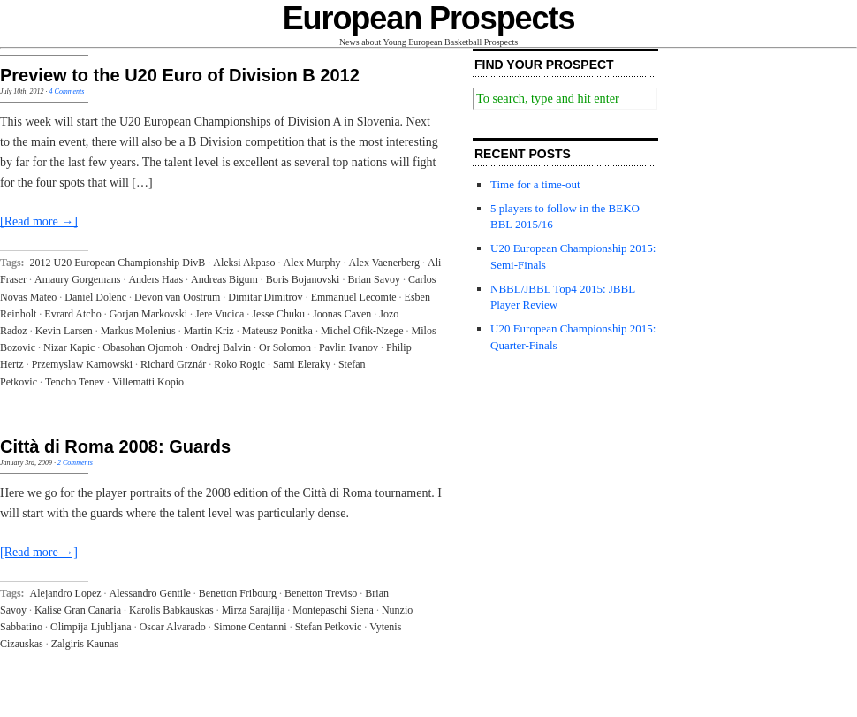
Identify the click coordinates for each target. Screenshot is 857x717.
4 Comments (67, 91)
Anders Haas (155, 279)
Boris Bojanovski (303, 279)
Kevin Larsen (64, 330)
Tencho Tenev (74, 382)
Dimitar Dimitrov (265, 297)
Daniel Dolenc (95, 297)
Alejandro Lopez (66, 593)
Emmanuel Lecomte (354, 297)
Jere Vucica (219, 314)
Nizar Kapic (69, 347)
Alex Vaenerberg (385, 262)
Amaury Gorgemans (77, 279)
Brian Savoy (373, 279)
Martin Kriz (209, 330)
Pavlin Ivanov (348, 347)
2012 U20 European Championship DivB (118, 262)
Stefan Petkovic (328, 627)
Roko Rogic (239, 364)
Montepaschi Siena (333, 610)
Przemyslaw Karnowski (82, 364)
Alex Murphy (312, 262)
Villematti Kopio (148, 382)
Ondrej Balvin (221, 347)
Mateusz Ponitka (277, 330)
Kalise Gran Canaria (77, 610)
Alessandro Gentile (150, 593)
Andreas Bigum (224, 279)
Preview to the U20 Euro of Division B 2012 (180, 75)
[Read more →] (39, 221)
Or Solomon (285, 347)
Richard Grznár (173, 364)
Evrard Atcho (72, 314)
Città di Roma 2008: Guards (115, 446)
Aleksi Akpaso (244, 262)
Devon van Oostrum (177, 297)
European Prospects (429, 18)
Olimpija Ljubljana (91, 627)
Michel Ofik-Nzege (362, 330)
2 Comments (75, 463)
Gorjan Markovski (148, 314)
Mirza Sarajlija (253, 610)
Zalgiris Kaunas (84, 643)
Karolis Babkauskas (171, 610)
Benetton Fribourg (238, 593)
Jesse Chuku (278, 314)
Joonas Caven (342, 314)
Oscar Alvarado (173, 627)
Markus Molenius (138, 330)
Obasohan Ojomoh (142, 347)
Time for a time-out (535, 184)
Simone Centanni (250, 627)
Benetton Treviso (320, 593)
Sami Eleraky (301, 364)
